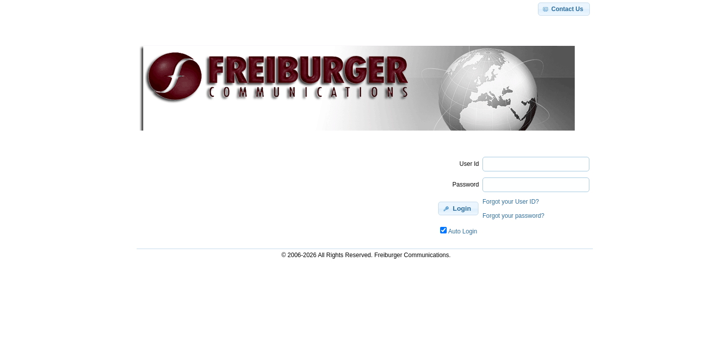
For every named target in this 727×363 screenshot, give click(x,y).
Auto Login (462, 231)
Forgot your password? (513, 215)
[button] (564, 9)
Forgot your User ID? (510, 201)
